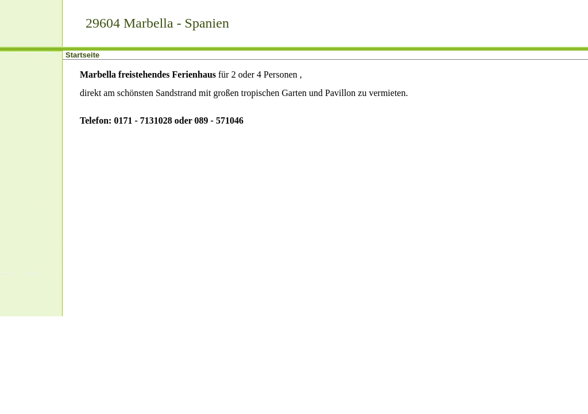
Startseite (82, 55)
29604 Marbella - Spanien (157, 23)
